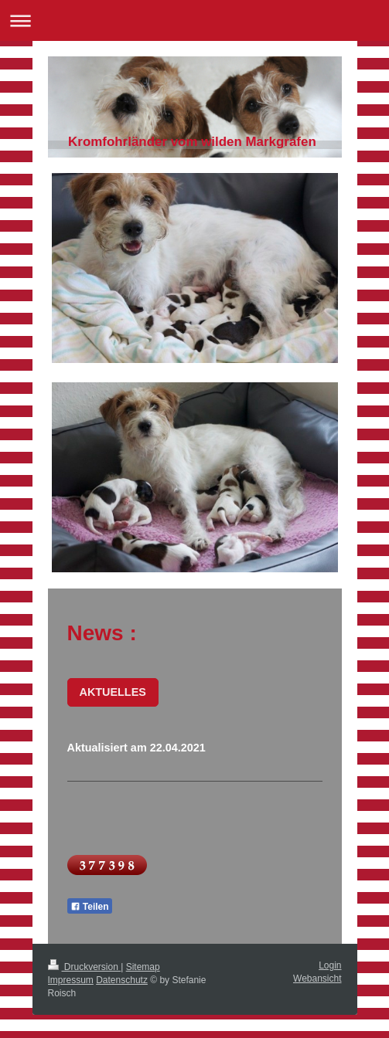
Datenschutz (122, 980)
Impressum (71, 980)
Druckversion (84, 967)
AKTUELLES (113, 692)
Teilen (89, 906)
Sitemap (143, 967)
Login (330, 965)
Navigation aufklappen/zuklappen (194, 20)
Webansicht (317, 978)
